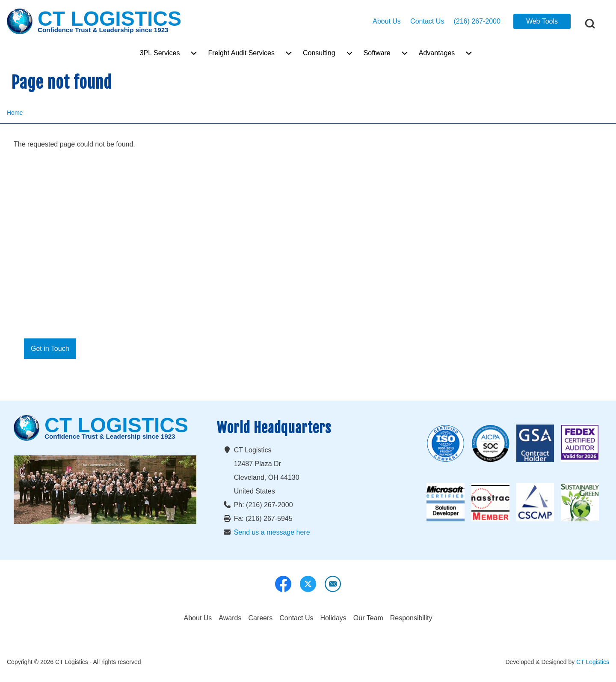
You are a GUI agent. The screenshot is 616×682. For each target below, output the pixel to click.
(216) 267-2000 (476, 21)
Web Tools (542, 21)
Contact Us (427, 21)
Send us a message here (272, 532)
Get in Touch (50, 348)
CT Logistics (592, 661)
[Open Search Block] (590, 24)
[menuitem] (160, 53)
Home (15, 112)
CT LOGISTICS (109, 19)
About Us (387, 21)
